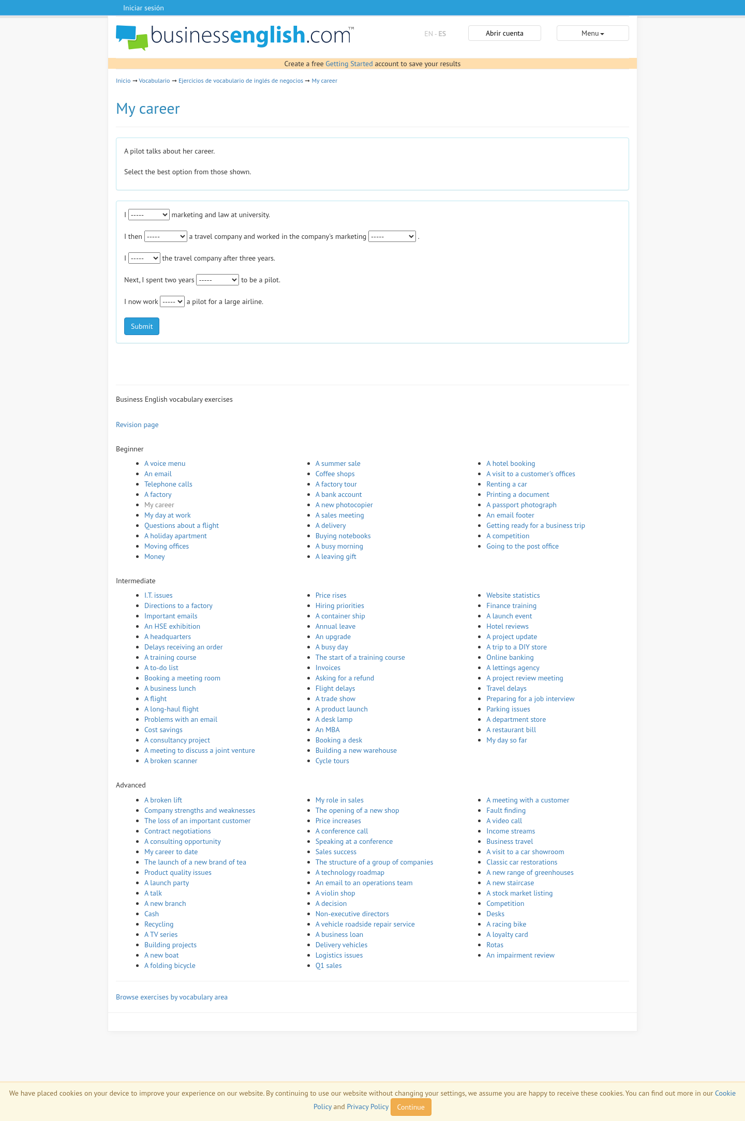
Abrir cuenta (505, 33)
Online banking (509, 657)
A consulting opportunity (182, 841)
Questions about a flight (181, 525)
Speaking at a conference (354, 841)
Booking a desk (339, 740)
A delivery (331, 525)
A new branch (165, 903)
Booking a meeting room (182, 678)
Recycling (158, 924)
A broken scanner (171, 760)
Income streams (510, 831)
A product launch (342, 709)
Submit (142, 326)
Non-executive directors (352, 913)
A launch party (166, 882)
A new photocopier (344, 504)
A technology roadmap (350, 872)
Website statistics (513, 595)
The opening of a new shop (357, 810)
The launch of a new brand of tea (195, 862)
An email (158, 473)
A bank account (339, 494)
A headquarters (167, 636)
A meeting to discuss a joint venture (199, 750)
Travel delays (506, 688)
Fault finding (506, 810)
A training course (170, 657)
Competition (505, 903)
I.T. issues (158, 595)
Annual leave (336, 626)
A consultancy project (177, 740)
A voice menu (165, 463)
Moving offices (166, 546)
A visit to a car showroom (525, 851)
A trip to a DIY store (516, 647)
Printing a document (517, 494)
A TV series (160, 934)
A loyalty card (507, 934)
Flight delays (335, 688)
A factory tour (336, 484)
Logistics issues (339, 955)
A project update (511, 636)
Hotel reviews (507, 626)
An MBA (328, 729)
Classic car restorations (521, 862)
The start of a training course (360, 657)
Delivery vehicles (342, 944)
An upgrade (333, 636)
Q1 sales (329, 965)
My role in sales (340, 800)
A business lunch (170, 688)
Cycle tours (332, 760)
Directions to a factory (178, 605)
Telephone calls (168, 484)
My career (324, 80)
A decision (331, 903)
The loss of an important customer (197, 820)
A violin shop (335, 893)
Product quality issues (178, 872)
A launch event (509, 615)
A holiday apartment (175, 535)
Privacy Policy (367, 1106)
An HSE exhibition (172, 626)
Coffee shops (335, 473)
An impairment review (520, 955)
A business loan (340, 934)
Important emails (171, 615)
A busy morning (339, 546)
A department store (516, 719)
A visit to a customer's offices (530, 473)
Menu (593, 33)
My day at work (167, 515)
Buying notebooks (343, 535)
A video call (504, 820)
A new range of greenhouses (530, 872)
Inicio (123, 80)
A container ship (340, 615)
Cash (151, 913)
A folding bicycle (170, 965)
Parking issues (508, 709)
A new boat (161, 955)
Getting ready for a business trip (535, 525)
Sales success (336, 851)
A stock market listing (519, 893)
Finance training (511, 605)
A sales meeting (340, 515)
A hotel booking (510, 463)
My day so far (506, 740)
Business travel (509, 841)
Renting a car (506, 484)
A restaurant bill (511, 729)
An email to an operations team (364, 882)
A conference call (342, 831)
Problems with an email (180, 719)
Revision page (137, 424)
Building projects (170, 944)
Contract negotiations (177, 831)
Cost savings (163, 729)
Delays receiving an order (183, 647)
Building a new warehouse (356, 750)
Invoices (328, 667)
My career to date (171, 851)
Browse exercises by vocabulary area (172, 997)
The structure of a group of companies (375, 862)
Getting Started (349, 63)
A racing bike (506, 924)
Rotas (494, 944)
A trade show (335, 698)
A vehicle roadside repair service (365, 924)
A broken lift (163, 800)
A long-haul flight (171, 709)
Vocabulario (154, 80)
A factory (157, 494)
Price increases (338, 820)
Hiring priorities (340, 605)
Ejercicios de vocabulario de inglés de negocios (240, 80)
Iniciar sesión (143, 7)
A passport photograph (521, 504)
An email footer (510, 515)
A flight (155, 698)
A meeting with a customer (527, 800)
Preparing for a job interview (530, 698)
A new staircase (510, 882)
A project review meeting (524, 678)
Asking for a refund (345, 678)
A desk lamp (334, 719)
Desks (495, 913)
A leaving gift (336, 556)
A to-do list (161, 667)
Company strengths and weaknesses (199, 810)
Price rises (331, 595)
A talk (153, 893)
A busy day (332, 647)
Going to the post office (522, 546)
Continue (411, 1107)
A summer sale (338, 463)
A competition (507, 535)
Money (154, 556)
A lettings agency (513, 667)
